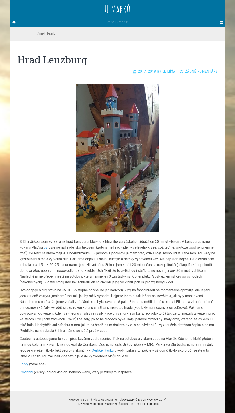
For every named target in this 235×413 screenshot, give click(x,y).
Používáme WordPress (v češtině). (97, 403)
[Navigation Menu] (221, 22)
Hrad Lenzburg (52, 59)
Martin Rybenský (148, 399)
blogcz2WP (127, 399)
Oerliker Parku (103, 350)
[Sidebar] (14, 22)
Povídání (26, 372)
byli (46, 247)
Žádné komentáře (201, 71)
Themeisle (152, 403)
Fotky (24, 364)
